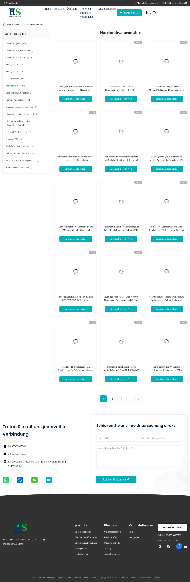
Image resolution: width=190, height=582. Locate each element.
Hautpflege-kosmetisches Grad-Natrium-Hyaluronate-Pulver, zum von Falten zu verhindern (121, 300)
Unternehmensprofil (112, 532)
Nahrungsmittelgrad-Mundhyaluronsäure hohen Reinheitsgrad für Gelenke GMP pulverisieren (121, 230)
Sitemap (107, 548)
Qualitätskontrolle (112, 543)
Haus (48, 8)
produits (17, 25)
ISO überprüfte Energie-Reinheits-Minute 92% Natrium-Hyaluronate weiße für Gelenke (167, 90)
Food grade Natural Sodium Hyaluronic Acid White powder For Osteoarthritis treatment (76, 90)
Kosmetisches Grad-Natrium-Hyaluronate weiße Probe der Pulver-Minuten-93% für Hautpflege (121, 90)
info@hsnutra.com (17, 454)
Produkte (59, 8)
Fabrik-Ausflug (110, 537)
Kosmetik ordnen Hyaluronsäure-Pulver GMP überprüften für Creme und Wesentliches (75, 230)
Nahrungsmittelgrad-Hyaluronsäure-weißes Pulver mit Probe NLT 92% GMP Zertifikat (121, 370)
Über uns (72, 8)
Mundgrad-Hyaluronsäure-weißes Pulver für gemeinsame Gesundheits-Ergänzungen (75, 160)
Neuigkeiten (134, 537)
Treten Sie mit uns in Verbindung (86, 12)
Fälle (131, 532)
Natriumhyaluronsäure (33, 25)
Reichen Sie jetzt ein (116, 479)
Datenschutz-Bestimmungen (39, 577)
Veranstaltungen (106, 8)
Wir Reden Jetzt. (129, 12)
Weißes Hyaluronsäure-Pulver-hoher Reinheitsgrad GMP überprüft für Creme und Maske (166, 230)
